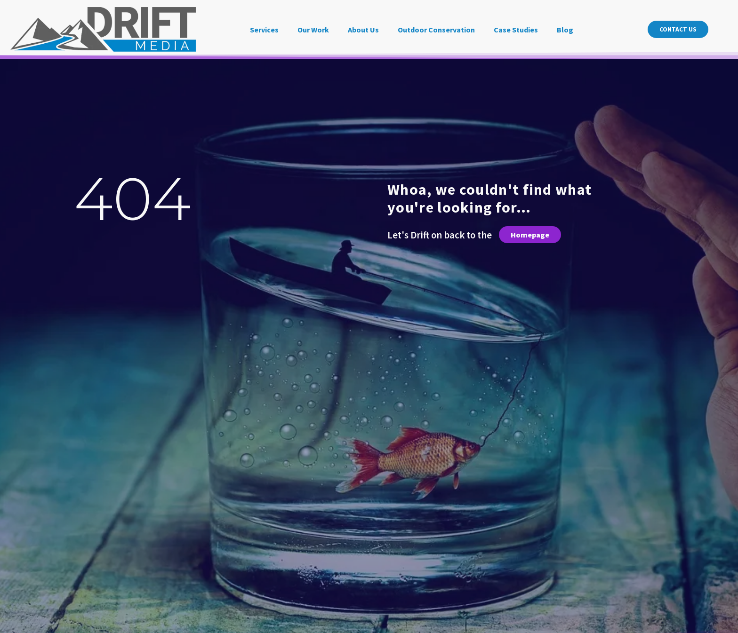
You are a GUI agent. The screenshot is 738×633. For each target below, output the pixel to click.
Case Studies (516, 29)
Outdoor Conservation (436, 29)
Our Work (313, 29)
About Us (363, 29)
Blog (565, 29)
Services (264, 29)
